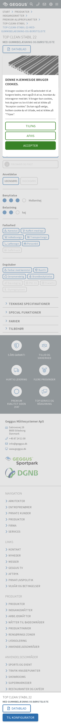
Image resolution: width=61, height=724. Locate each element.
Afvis (30, 136)
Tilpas (30, 126)
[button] (17, 708)
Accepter (30, 145)
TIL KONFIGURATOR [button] (20, 717)
